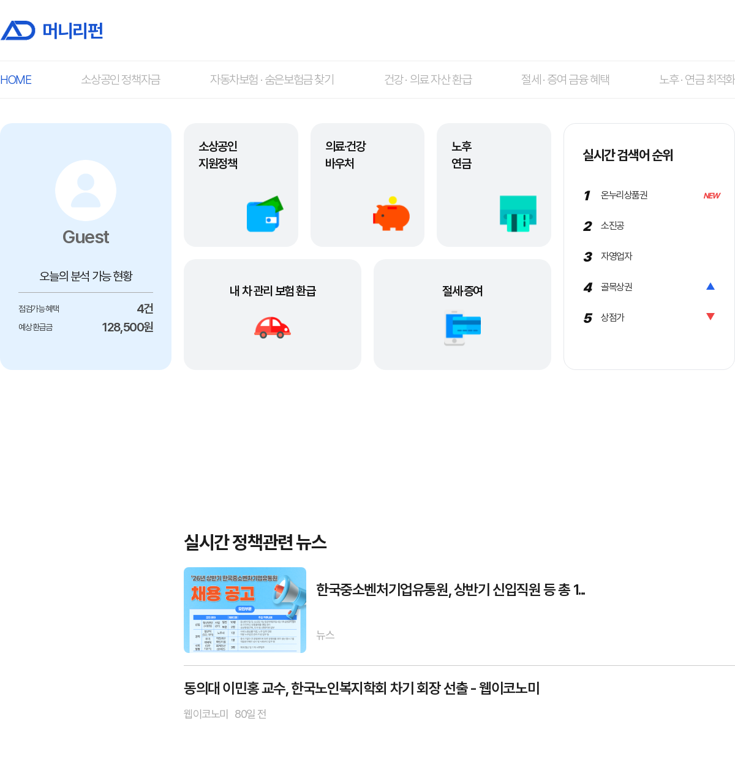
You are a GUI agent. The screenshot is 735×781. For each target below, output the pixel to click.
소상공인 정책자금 (120, 80)
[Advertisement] (86, 562)
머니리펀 (51, 30)
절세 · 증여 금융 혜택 (565, 80)
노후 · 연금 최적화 (697, 80)
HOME (15, 80)
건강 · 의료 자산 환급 (428, 80)
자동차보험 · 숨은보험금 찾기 (272, 80)
